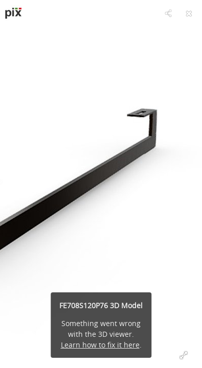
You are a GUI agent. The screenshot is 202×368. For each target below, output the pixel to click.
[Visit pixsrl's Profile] (13, 13)
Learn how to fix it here (100, 345)
